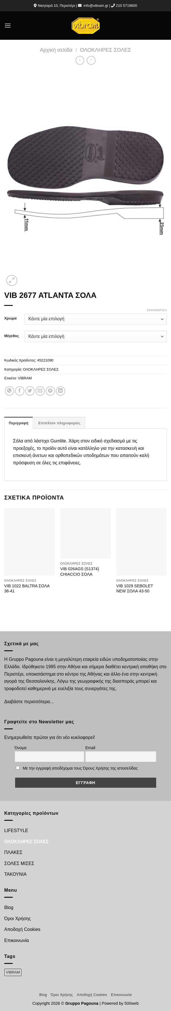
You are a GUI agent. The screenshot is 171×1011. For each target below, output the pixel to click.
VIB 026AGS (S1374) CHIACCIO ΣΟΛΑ (79, 571)
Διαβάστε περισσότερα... (29, 701)
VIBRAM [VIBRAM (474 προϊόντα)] (13, 972)
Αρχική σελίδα (56, 50)
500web (131, 1003)
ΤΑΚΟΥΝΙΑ (15, 874)
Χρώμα (10, 318)
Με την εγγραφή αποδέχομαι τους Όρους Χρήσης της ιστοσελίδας (80, 768)
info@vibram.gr (96, 5)
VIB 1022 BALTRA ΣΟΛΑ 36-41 (27, 589)
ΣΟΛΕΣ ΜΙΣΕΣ (19, 863)
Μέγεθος (11, 336)
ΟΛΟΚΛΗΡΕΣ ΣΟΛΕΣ (105, 50)
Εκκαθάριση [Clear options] (157, 310)
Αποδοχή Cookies (22, 929)
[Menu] (7, 25)
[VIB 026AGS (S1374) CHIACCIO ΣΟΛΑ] (85, 533)
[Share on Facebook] (19, 391)
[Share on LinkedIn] (60, 391)
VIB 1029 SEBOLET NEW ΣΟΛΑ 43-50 (134, 589)
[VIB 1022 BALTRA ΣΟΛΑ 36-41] (29, 541)
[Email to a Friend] (40, 391)
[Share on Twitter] (30, 391)
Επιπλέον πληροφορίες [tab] (59, 423)
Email (90, 747)
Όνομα (21, 747)
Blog (8, 907)
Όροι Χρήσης (17, 918)
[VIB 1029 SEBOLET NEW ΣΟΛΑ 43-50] (141, 541)
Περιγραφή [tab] (18, 423)
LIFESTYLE (16, 830)
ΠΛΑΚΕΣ (13, 852)
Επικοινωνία (16, 940)
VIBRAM (25, 378)
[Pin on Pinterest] (50, 391)
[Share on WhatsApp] (9, 391)
